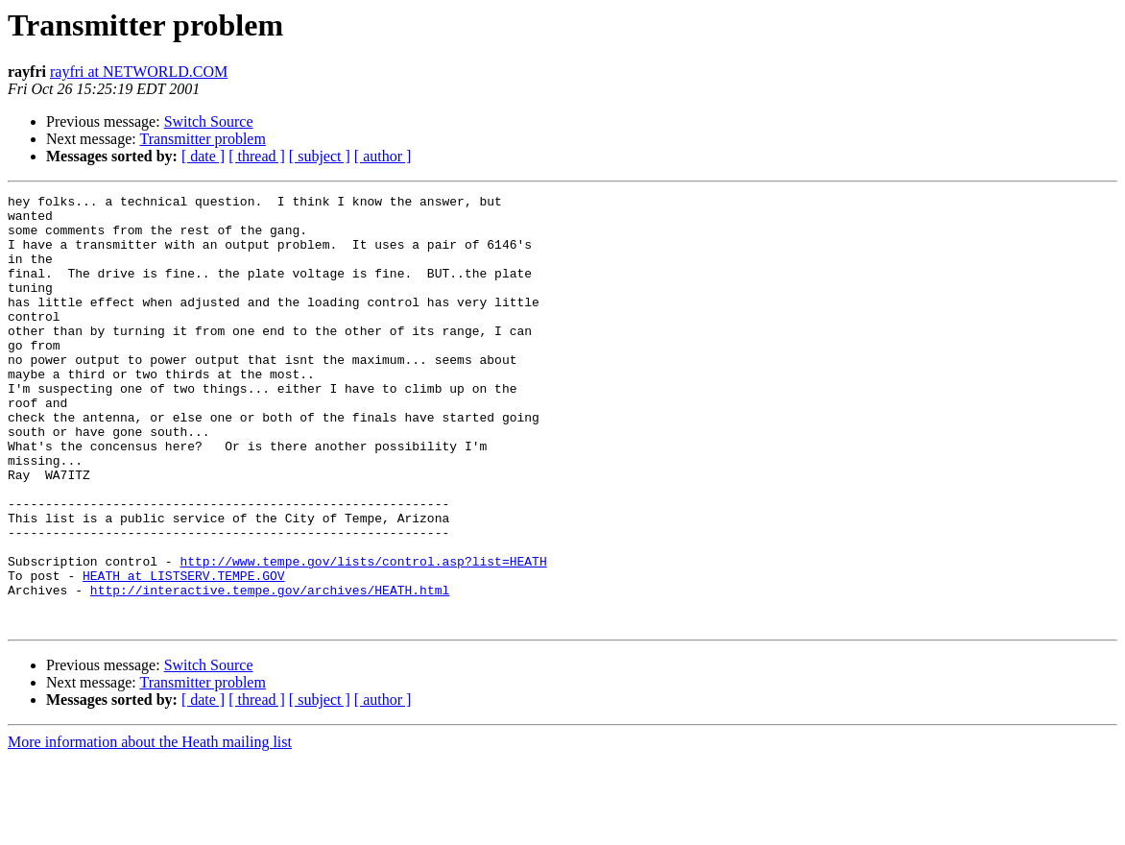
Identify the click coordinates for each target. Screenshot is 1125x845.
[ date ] (203, 156)
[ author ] (383, 156)
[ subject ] (319, 156)
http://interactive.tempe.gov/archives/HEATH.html (269, 670)
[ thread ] (256, 156)
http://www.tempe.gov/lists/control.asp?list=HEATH (363, 635)
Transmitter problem (202, 139)
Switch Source (208, 121)
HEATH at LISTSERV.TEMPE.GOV (184, 653)
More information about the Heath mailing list (150, 828)
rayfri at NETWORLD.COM (138, 71)
